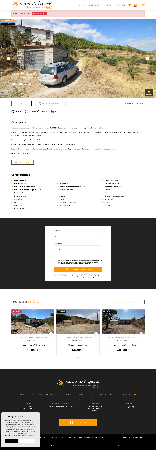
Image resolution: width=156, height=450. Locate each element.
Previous (8, 58)
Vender (108, 5)
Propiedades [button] (94, 5)
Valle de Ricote (66, 395)
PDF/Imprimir (22, 162)
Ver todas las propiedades (129, 302)
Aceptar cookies (12, 441)
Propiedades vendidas (93, 437)
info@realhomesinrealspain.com (61, 406)
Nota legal (49, 437)
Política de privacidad (70, 262)
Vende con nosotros (97, 395)
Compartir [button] (21, 103)
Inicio (82, 5)
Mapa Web (78, 437)
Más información (30, 435)
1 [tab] (78, 357)
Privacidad (59, 437)
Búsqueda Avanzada (39, 13)
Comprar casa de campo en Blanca (44, 445)
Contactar (119, 5)
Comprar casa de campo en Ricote (111, 445)
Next (148, 58)
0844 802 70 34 (27, 408)
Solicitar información (78, 269)
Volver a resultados (133, 103)
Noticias (113, 395)
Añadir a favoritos (49, 103)
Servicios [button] (81, 395)
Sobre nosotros (35, 395)
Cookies (69, 437)
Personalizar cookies (27, 441)
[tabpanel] (32, 332)
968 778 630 (27, 406)
